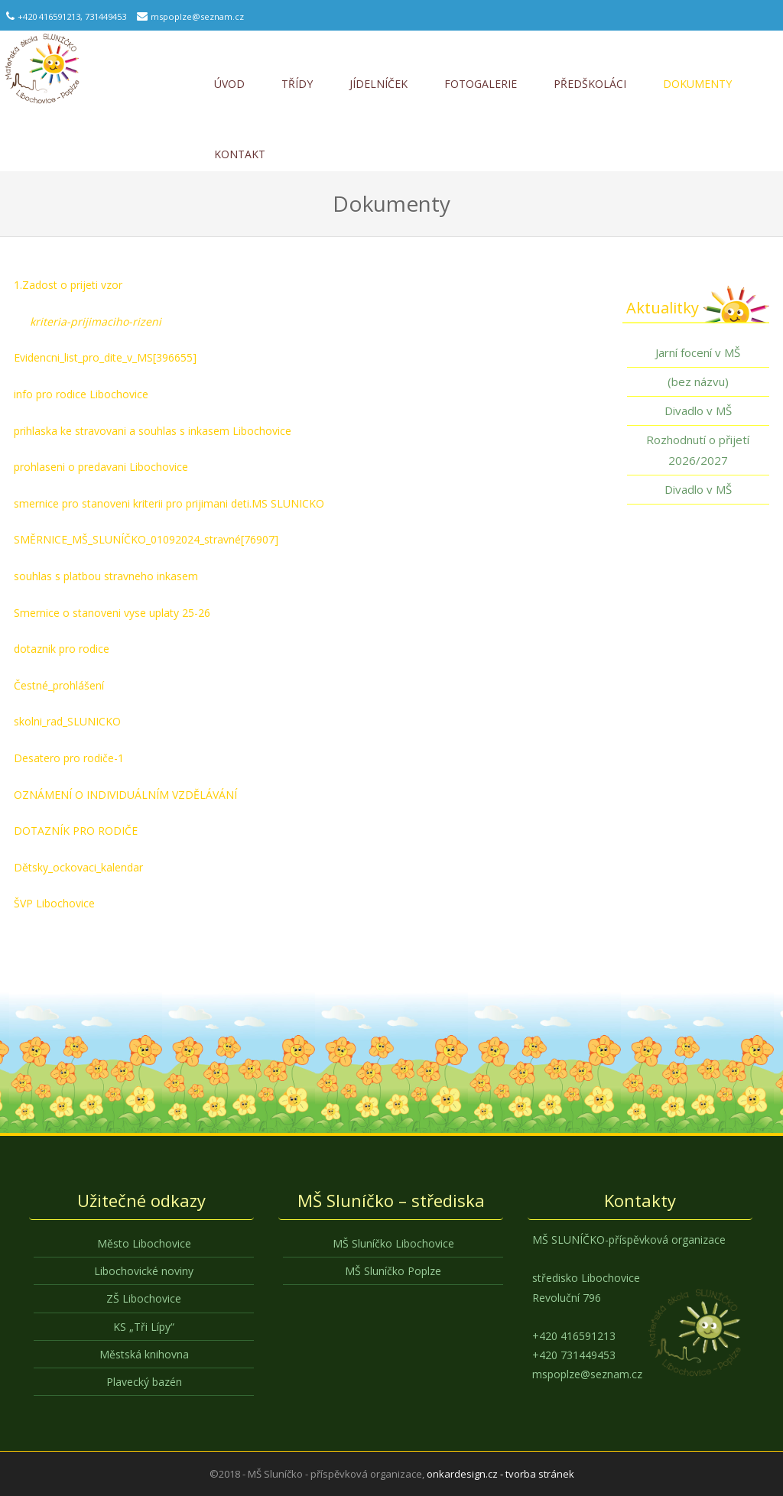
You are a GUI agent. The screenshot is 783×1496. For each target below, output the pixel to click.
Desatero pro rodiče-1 (69, 758)
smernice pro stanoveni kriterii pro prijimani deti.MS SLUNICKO (169, 503)
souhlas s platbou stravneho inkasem (106, 576)
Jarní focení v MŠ (697, 352)
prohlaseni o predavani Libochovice (101, 466)
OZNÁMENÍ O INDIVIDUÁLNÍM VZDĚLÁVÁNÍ (125, 794)
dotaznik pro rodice (61, 648)
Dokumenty (697, 83)
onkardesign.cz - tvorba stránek (500, 1474)
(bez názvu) (698, 381)
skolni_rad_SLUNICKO (67, 721)
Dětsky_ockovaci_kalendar (78, 867)
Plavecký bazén (144, 1381)
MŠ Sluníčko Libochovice (393, 1243)
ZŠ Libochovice (143, 1298)
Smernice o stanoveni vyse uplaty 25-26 (112, 612)
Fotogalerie (480, 83)
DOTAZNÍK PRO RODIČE (76, 830)
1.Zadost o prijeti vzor (68, 284)
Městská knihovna (144, 1354)
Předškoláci (590, 83)
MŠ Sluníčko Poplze (393, 1271)
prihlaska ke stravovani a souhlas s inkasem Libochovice (152, 430)
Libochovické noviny (143, 1271)
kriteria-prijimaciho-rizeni (95, 321)
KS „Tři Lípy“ (143, 1326)
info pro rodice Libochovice (81, 394)
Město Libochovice (144, 1243)
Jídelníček (378, 83)
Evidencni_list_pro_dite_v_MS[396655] (105, 357)
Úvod (229, 83)
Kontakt (239, 154)
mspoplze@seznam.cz (197, 16)
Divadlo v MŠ (698, 410)
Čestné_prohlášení (59, 685)
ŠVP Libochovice (54, 903)
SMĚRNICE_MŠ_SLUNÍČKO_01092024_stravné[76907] (146, 539)
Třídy (297, 83)
